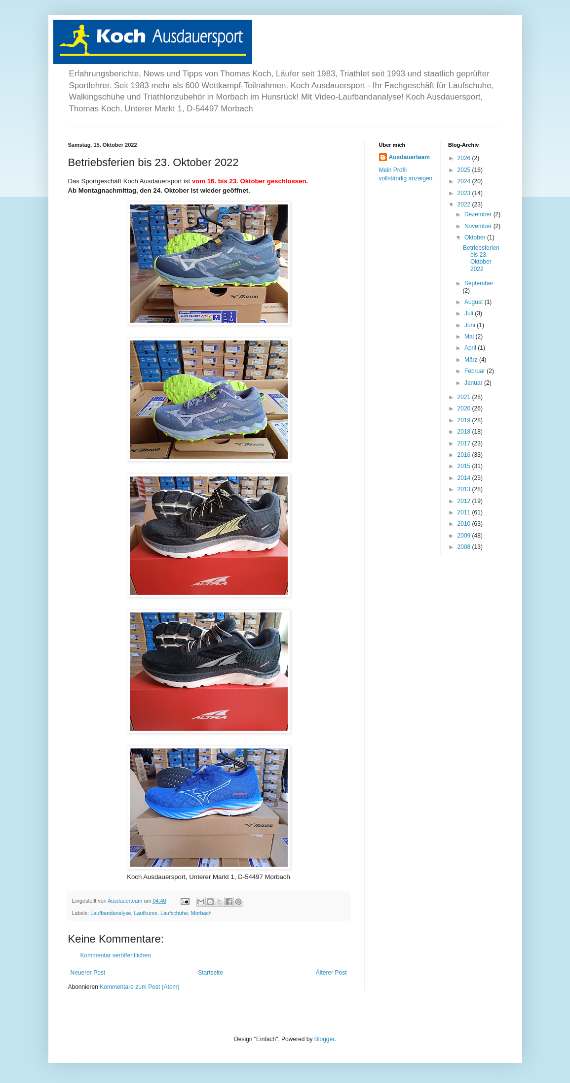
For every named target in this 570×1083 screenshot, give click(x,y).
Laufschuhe (174, 913)
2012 (464, 501)
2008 (464, 546)
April (471, 347)
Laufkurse (145, 913)
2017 (464, 443)
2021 (464, 397)
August (474, 302)
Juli (469, 313)
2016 (464, 454)
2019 (464, 420)
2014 (464, 477)
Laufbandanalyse (110, 913)
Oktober (475, 237)
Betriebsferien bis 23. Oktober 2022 (481, 258)
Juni (470, 325)
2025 (464, 170)
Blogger (324, 1039)
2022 (464, 204)
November (479, 226)
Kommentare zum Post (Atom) (139, 986)
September (479, 283)
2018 (464, 431)
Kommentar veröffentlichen (115, 955)
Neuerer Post (88, 972)
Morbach (201, 913)
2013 (464, 489)
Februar (475, 371)
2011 (464, 512)
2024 (464, 181)
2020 (464, 408)
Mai (470, 336)
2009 (464, 535)
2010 (464, 523)
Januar (474, 382)
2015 (464, 466)
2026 (464, 158)
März (471, 359)
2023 (464, 193)
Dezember (479, 214)
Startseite (210, 972)
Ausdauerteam (409, 157)
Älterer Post (331, 972)
